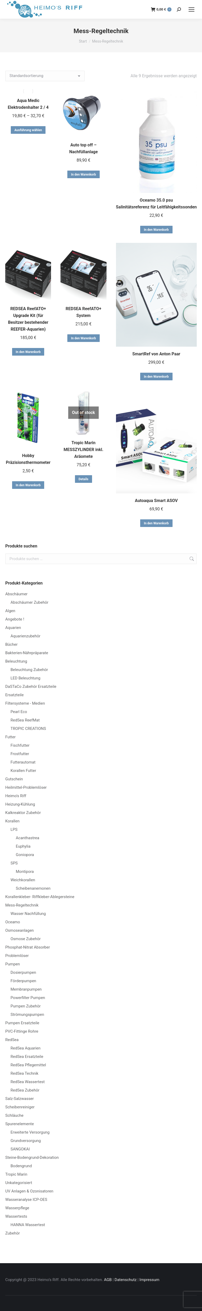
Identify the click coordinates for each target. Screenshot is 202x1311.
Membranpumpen (26, 989)
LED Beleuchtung (25, 678)
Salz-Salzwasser (19, 1098)
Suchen (191, 559)
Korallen (12, 821)
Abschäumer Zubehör (29, 602)
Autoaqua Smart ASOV (156, 500)
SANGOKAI (20, 1149)
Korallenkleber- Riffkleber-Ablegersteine (39, 896)
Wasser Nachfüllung (28, 913)
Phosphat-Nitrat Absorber (27, 947)
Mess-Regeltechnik (21, 905)
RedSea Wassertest (28, 1081)
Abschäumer (16, 594)
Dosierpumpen (23, 972)
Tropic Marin (16, 1174)
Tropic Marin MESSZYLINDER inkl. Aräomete (83, 449)
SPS (14, 863)
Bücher (11, 644)
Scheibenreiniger (19, 1107)
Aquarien (13, 627)
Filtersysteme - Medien (25, 703)
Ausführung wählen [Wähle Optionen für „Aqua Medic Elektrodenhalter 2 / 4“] (28, 130)
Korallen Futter (23, 770)
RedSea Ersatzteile (27, 1056)
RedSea (12, 1039)
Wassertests (16, 1216)
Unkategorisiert (18, 1182)
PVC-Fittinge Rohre (21, 1031)
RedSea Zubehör (25, 1090)
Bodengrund (21, 1166)
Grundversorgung (26, 1140)
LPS (14, 829)
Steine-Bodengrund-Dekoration (32, 1157)
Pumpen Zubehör (26, 1006)
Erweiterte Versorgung (30, 1132)
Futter (10, 737)
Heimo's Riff (15, 795)
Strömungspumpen (27, 1014)
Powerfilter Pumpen (28, 997)
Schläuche (14, 1115)
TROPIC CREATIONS (28, 728)
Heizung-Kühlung (20, 804)
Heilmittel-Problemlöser (26, 787)
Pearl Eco (19, 711)
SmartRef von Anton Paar (156, 353)
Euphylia (23, 846)
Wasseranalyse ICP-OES (26, 1199)
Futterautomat (23, 762)
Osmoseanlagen (19, 930)
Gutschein (14, 779)
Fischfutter (20, 745)
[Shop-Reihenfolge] (45, 76)
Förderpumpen (23, 981)
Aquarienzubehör (26, 636)
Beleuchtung (16, 661)
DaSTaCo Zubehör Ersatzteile (30, 686)
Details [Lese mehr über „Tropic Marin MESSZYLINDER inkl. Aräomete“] (83, 479)
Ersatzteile (14, 695)
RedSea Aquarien (26, 1048)
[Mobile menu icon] (191, 9)
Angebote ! (14, 619)
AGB (108, 1279)
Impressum (149, 1279)
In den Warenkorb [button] (83, 174)
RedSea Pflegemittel (28, 1065)
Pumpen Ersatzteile (22, 1023)
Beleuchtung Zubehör (29, 669)
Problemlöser (17, 955)
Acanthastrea (27, 838)
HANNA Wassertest (28, 1224)
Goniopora (25, 854)
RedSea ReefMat (25, 720)
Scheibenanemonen (33, 888)
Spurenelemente (19, 1123)
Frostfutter (20, 753)
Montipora (25, 871)
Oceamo (12, 922)
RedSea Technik (24, 1073)
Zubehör (12, 1233)
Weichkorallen (23, 880)
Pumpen (12, 964)
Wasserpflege (17, 1208)
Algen (10, 610)
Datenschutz (126, 1279)
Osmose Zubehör (26, 938)
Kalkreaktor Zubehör (23, 812)
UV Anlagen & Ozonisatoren (29, 1191)
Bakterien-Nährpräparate (26, 653)
